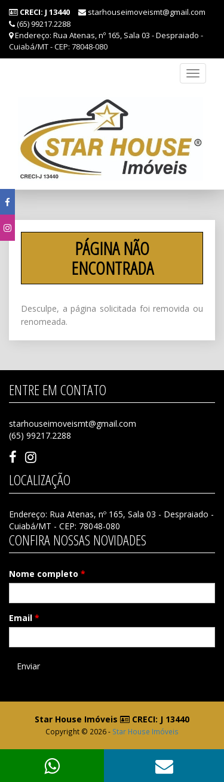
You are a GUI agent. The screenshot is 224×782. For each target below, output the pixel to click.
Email (24, 617)
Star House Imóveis (145, 731)
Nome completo (47, 573)
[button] (164, 765)
